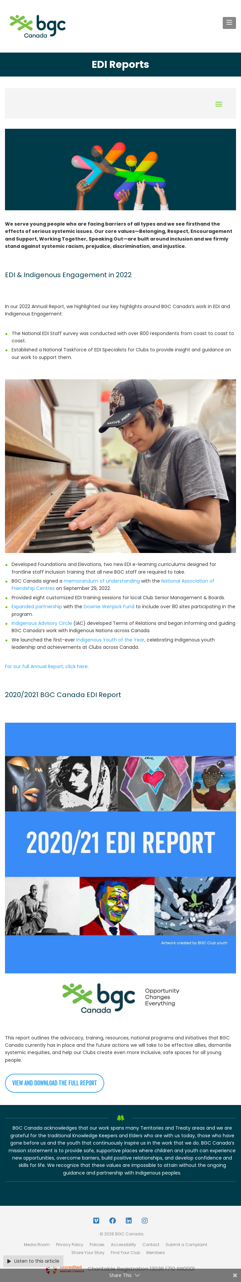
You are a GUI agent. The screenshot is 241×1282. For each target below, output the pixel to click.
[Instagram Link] (145, 1221)
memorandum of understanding (102, 581)
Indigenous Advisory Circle (42, 623)
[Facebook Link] (112, 1221)
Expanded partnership (37, 606)
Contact (150, 1244)
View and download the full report (54, 1083)
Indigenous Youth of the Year (110, 640)
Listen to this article (33, 1261)
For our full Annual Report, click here (46, 666)
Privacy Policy (69, 1244)
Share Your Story (88, 1252)
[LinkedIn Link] (129, 1221)
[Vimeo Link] (96, 1221)
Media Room (37, 1244)
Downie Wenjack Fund (109, 606)
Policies (97, 1244)
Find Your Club (125, 1252)
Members (155, 1252)
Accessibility (123, 1244)
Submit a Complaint (186, 1244)
